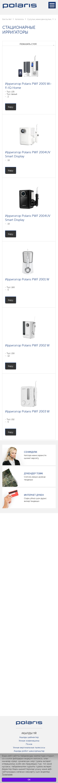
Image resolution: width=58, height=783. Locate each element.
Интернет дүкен (34, 495)
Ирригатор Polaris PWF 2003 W (27, 411)
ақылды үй (29, 733)
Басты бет (7, 19)
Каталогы (19, 19)
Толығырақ (7, 774)
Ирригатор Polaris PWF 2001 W (27, 279)
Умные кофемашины (29, 740)
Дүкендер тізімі (33, 473)
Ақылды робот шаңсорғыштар (29, 751)
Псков (29, 744)
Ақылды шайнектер (29, 737)
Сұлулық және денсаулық (39, 19)
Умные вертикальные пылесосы (29, 747)
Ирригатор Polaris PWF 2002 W (27, 345)
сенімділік (30, 452)
